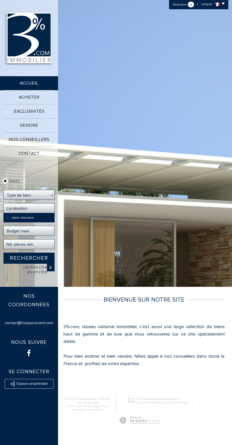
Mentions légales (92, 406)
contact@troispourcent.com (29, 323)
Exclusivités (29, 111)
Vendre (29, 125)
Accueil (29, 83)
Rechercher (29, 258)
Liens (90, 409)
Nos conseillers (29, 139)
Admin (98, 409)
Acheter (29, 97)
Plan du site (74, 406)
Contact (29, 153)
